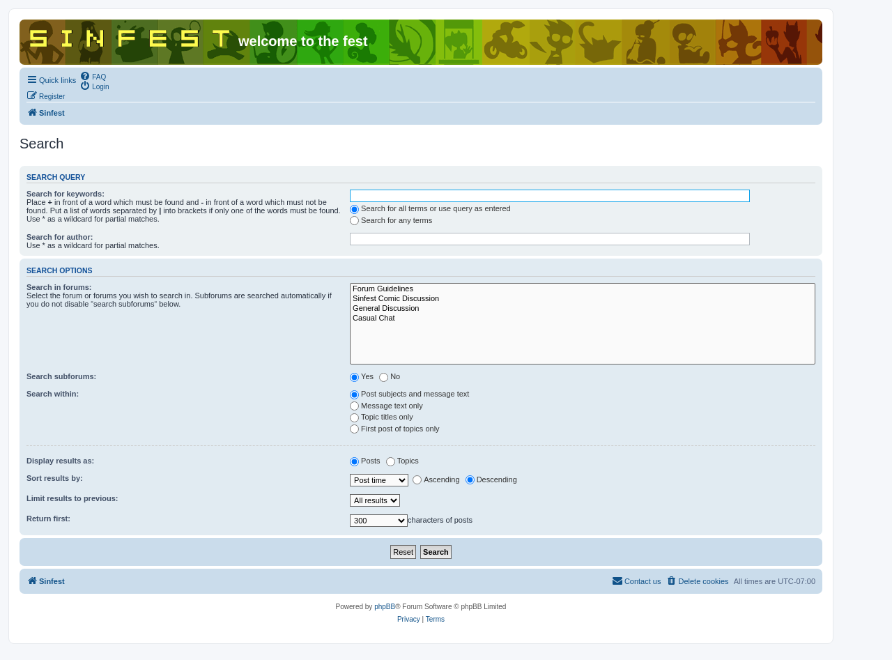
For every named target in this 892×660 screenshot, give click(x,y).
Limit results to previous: (72, 498)
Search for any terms (391, 220)
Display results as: (60, 460)
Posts (365, 460)
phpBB (384, 607)
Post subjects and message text (409, 394)
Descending (491, 479)
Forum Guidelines (582, 289)
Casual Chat (582, 318)
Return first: (48, 518)
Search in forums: (59, 287)
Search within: (52, 394)
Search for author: (59, 237)
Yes (362, 376)
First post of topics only (395, 428)
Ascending (436, 479)
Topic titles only (381, 417)
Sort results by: (54, 478)
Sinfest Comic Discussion (582, 299)
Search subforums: (61, 376)
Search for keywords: (65, 194)
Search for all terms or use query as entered (430, 208)
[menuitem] (92, 76)
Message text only (386, 405)
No (389, 376)
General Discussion (582, 309)
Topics (402, 460)
